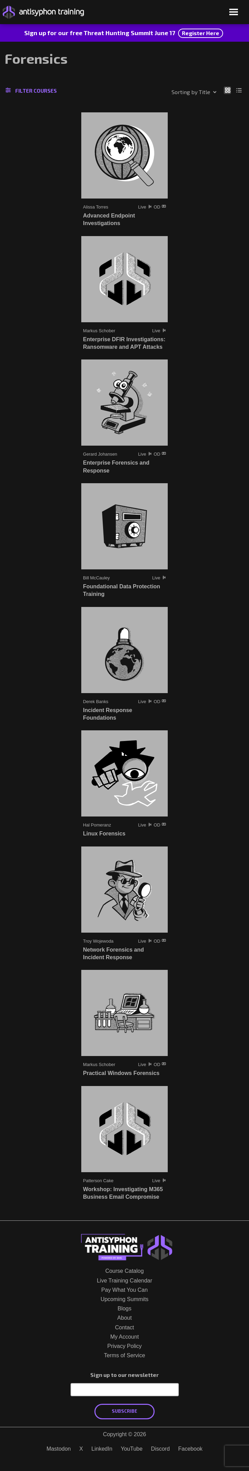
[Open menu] (233, 12)
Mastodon (58, 1449)
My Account (124, 1337)
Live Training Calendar (124, 1281)
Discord (160, 1449)
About (124, 1318)
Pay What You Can (124, 1290)
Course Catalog (124, 1271)
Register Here (200, 33)
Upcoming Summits (125, 1299)
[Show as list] (239, 90)
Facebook (190, 1449)
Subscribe (124, 1411)
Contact (124, 1327)
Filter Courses (31, 91)
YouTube (131, 1449)
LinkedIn (101, 1449)
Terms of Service (124, 1355)
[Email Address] (125, 1389)
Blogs (124, 1308)
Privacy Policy (124, 1346)
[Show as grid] (227, 90)
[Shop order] (179, 92)
